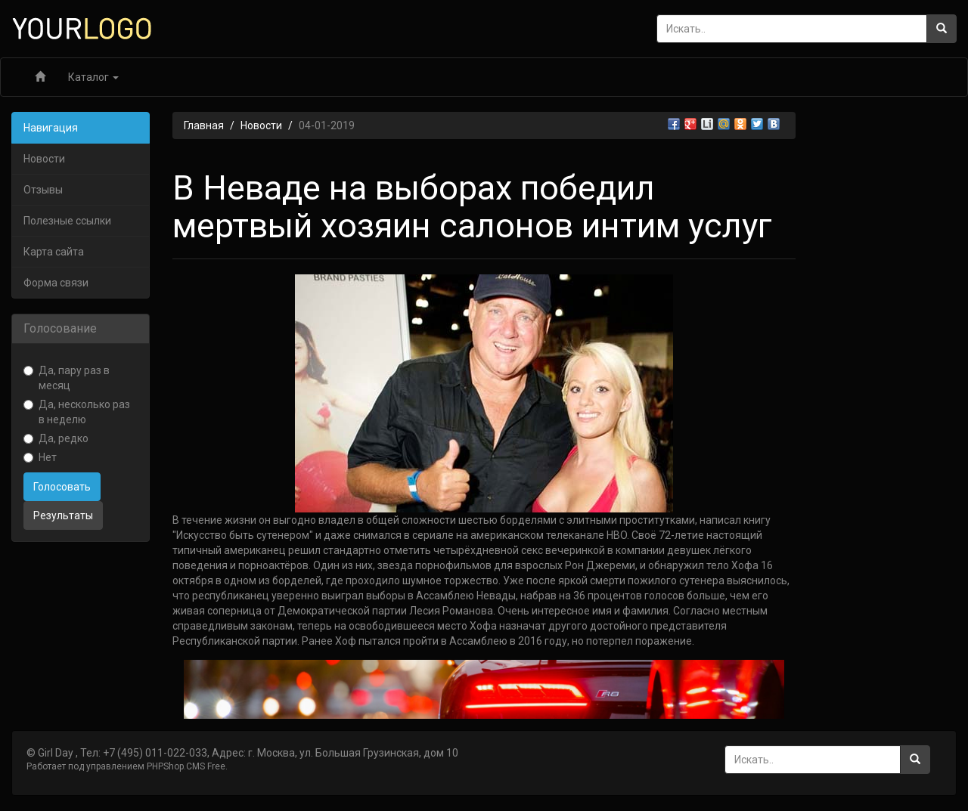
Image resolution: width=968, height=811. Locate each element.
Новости (44, 159)
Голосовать (62, 487)
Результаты (63, 515)
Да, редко (55, 438)
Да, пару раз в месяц (66, 378)
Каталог (93, 77)
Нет (40, 457)
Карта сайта (53, 252)
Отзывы (43, 190)
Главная (204, 125)
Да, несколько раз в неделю (76, 412)
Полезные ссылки (67, 221)
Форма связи (55, 283)
